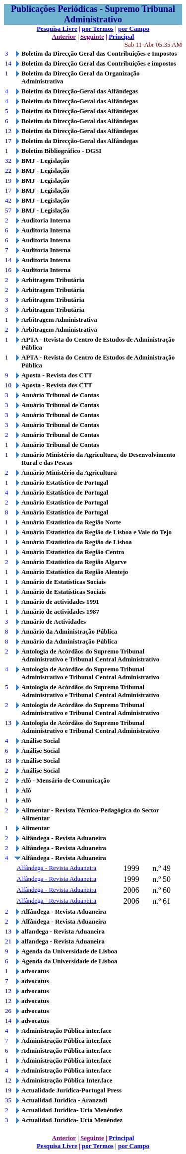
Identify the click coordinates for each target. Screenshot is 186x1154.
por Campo (133, 28)
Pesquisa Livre (57, 28)
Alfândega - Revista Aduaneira (56, 867)
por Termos (98, 28)
